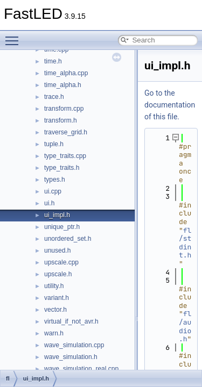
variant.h (56, 298)
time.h (53, 61)
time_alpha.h (62, 85)
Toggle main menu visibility (14, 36)
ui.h (49, 203)
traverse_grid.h (65, 132)
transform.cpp (63, 108)
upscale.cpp (61, 262)
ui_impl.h (57, 215)
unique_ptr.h (62, 227)
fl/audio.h (185, 326)
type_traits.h (61, 167)
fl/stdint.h (185, 243)
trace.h (54, 97)
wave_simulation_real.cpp (81, 368)
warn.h (54, 333)
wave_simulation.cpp (74, 345)
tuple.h (54, 144)
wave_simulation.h (70, 357)
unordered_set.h (67, 238)
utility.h (54, 286)
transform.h (60, 120)
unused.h (57, 250)
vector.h (55, 309)
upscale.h (58, 274)
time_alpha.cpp (66, 73)
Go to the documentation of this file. (169, 105)
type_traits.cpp (65, 156)
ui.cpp (52, 191)
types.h (54, 179)
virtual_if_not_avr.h (71, 321)
